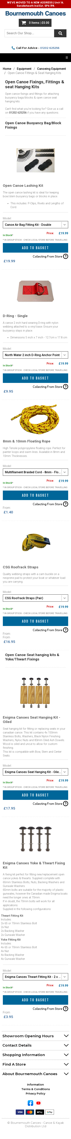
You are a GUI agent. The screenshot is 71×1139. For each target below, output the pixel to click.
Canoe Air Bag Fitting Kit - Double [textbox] (28, 225)
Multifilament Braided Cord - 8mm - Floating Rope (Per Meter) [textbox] (36, 472)
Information (35, 1084)
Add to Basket (35, 248)
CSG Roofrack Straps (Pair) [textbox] (24, 598)
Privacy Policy (35, 1093)
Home (7, 69)
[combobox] (35, 224)
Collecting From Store (50, 256)
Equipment (24, 69)
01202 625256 (49, 48)
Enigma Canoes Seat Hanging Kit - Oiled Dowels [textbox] (36, 772)
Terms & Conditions (35, 1089)
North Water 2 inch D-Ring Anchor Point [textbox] (32, 355)
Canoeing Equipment (51, 69)
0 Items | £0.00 (39, 23)
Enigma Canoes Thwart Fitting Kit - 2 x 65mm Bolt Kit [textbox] (36, 977)
